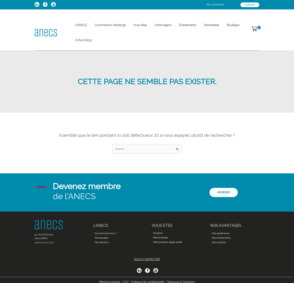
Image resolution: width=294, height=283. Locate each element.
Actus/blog (232, 27)
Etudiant (158, 228)
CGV (124, 276)
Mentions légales (107, 276)
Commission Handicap (105, 27)
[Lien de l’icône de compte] (215, 4)
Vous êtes (133, 27)
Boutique (213, 27)
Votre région (152, 27)
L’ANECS (80, 27)
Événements (174, 27)
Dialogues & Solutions (183, 276)
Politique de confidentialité (148, 276)
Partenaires (195, 27)
